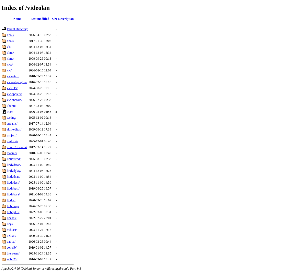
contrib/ (12, 247)
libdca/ (11, 200)
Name (17, 18)
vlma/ (10, 58)
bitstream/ (13, 253)
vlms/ (10, 52)
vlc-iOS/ (12, 88)
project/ (12, 135)
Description (66, 18)
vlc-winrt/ (13, 76)
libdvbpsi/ (13, 188)
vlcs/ (10, 64)
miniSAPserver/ (17, 147)
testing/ (11, 117)
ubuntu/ (12, 105)
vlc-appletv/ (14, 94)
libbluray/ (13, 206)
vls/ (9, 46)
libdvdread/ (14, 165)
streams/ (12, 123)
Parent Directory (17, 29)
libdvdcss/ (13, 182)
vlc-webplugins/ (17, 82)
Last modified (39, 18)
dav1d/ (11, 241)
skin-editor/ (14, 129)
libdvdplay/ (14, 170)
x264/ (10, 41)
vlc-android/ (14, 100)
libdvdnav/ (13, 176)
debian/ (11, 235)
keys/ (10, 224)
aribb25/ (12, 259)
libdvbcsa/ (13, 194)
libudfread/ (14, 159)
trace (10, 111)
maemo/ (12, 153)
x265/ (10, 35)
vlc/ (9, 70)
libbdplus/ (13, 212)
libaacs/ (12, 218)
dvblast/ (12, 229)
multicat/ (12, 141)
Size (54, 18)
